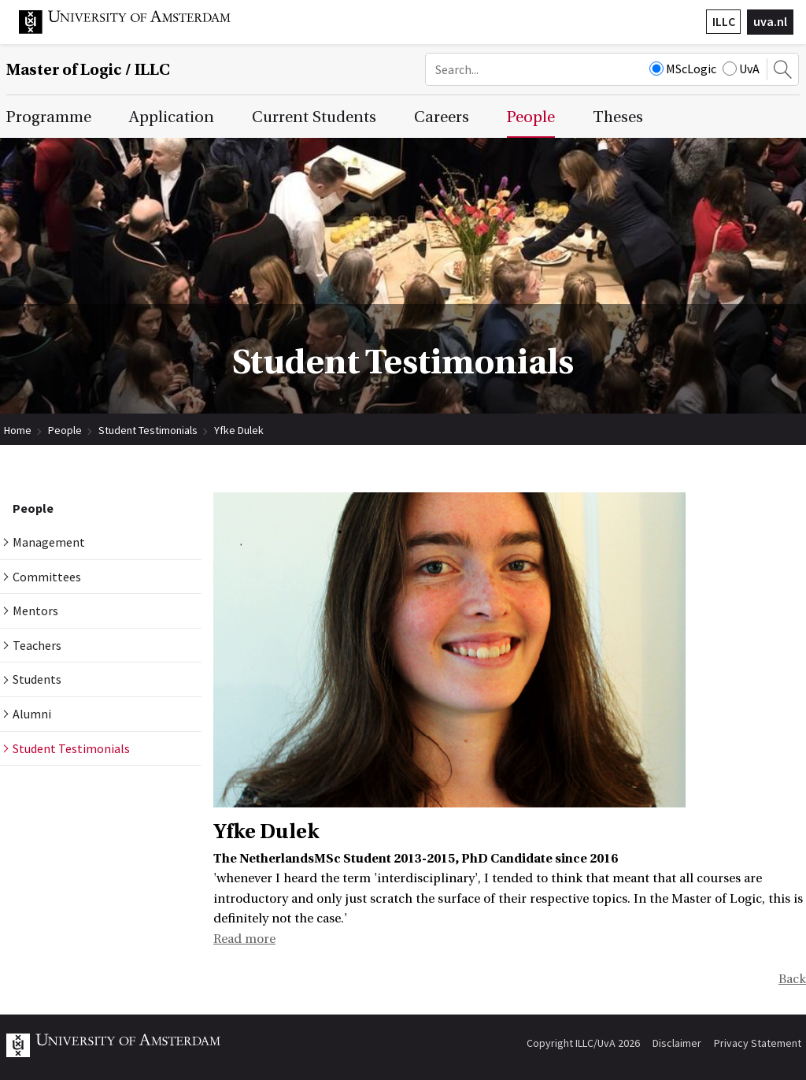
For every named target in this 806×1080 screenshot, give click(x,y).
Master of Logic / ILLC (88, 70)
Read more (244, 939)
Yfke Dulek (239, 430)
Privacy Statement (757, 1043)
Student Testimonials (148, 430)
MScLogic (682, 68)
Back (792, 979)
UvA (741, 68)
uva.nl (770, 21)
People (65, 430)
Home (17, 430)
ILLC (723, 21)
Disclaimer (677, 1043)
